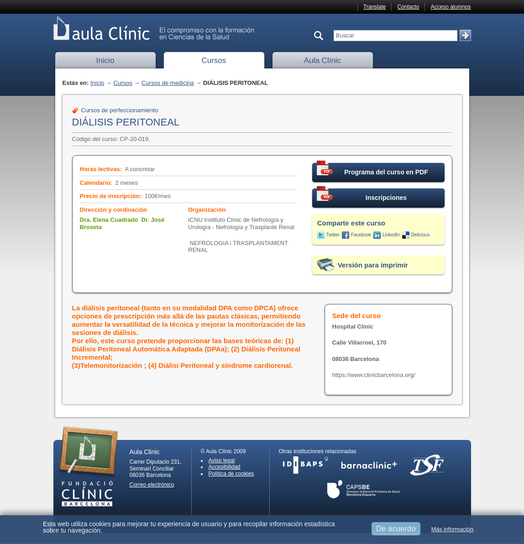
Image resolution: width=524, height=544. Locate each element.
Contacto (408, 7)
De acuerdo (396, 528)
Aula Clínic (322, 60)
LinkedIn (391, 234)
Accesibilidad (225, 467)
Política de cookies (231, 474)
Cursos (214, 60)
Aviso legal (222, 460)
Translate (374, 7)
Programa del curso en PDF (372, 169)
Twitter (333, 234)
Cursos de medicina (167, 82)
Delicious (420, 234)
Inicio (105, 60)
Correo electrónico (152, 484)
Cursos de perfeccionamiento (119, 110)
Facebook (361, 234)
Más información (452, 529)
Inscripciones (362, 194)
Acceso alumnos (450, 7)
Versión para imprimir (373, 265)
